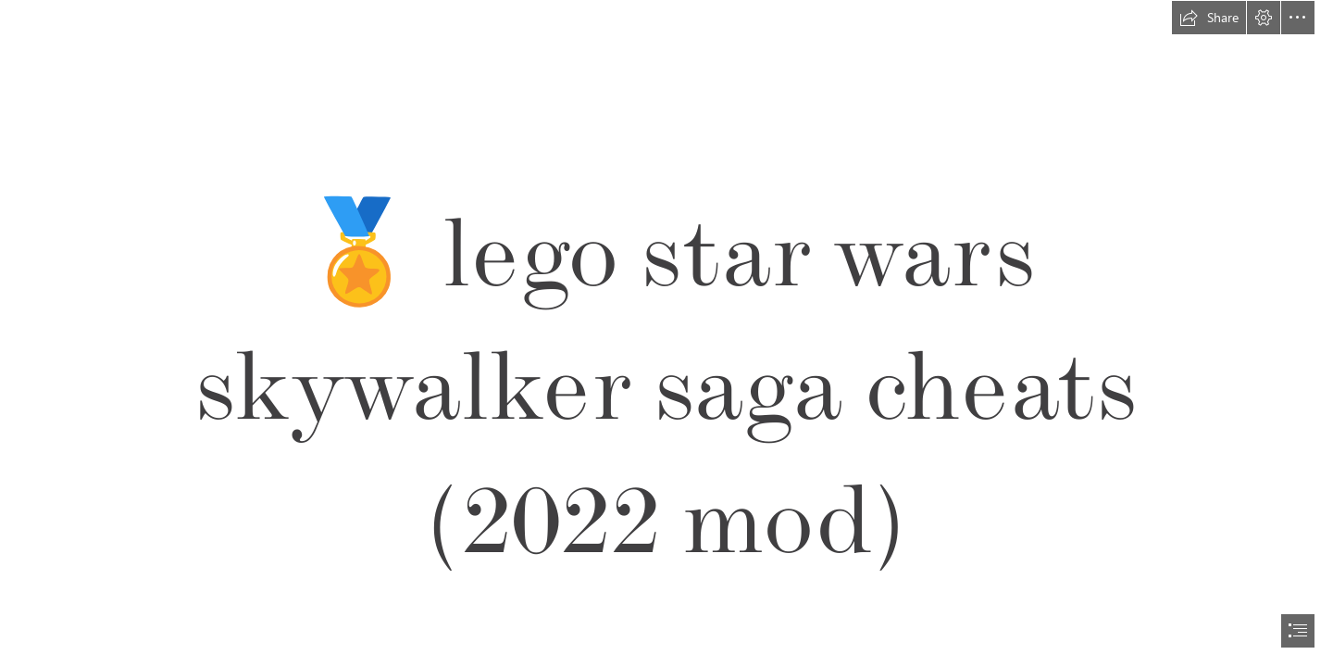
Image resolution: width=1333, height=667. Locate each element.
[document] (666, 333)
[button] (1209, 17)
